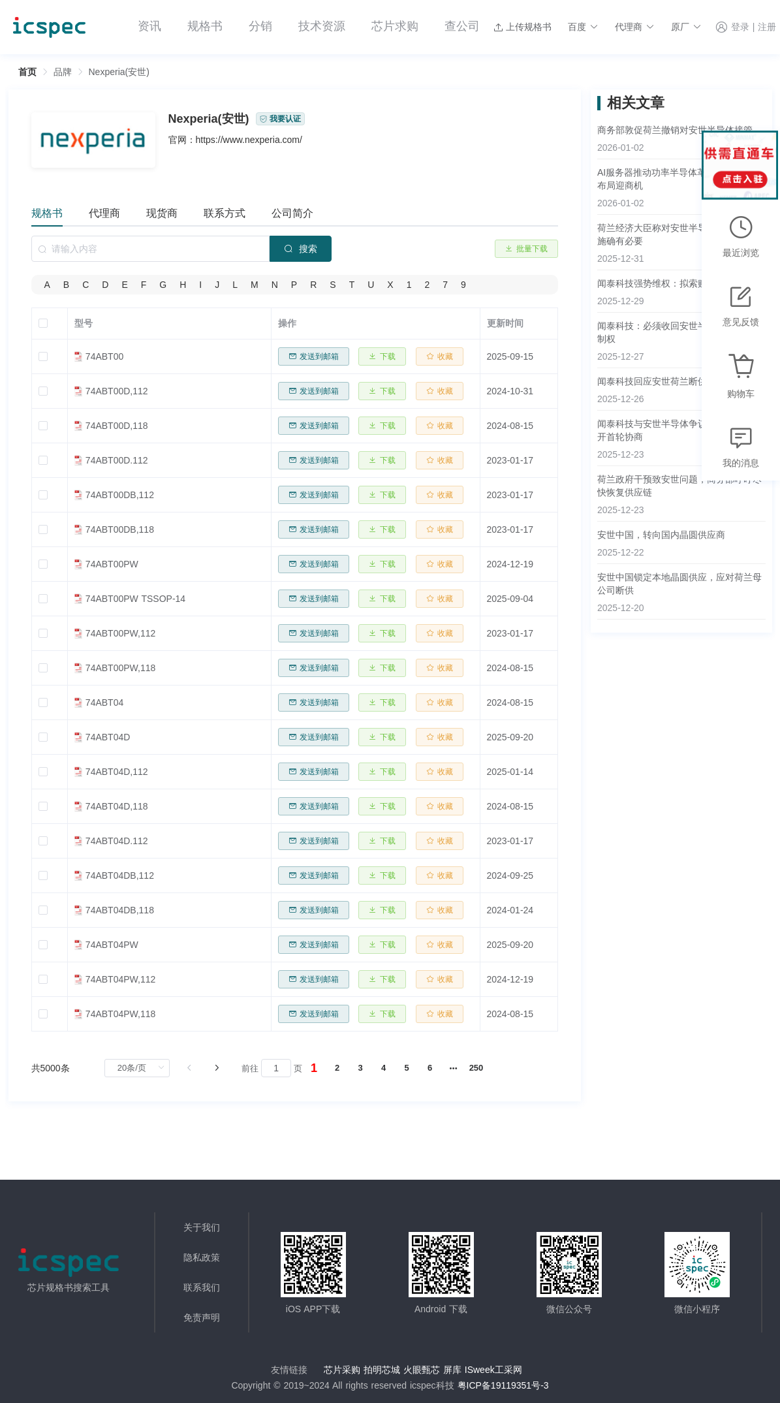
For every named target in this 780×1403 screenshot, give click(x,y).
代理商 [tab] (104, 213)
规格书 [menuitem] (205, 26)
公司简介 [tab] (292, 213)
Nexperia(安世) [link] (119, 72)
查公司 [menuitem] (462, 26)
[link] (63, 72)
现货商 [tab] (162, 213)
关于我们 (201, 1227)
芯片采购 (342, 1369)
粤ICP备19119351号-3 (503, 1385)
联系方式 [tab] (224, 213)
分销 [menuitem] (260, 26)
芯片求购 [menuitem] (394, 26)
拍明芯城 (382, 1369)
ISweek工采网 (493, 1369)
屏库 (452, 1369)
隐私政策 (201, 1257)
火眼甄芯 (421, 1369)
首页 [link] (27, 72)
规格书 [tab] (47, 213)
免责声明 (201, 1317)
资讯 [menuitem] (149, 26)
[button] (583, 26)
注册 (767, 27)
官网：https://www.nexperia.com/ (235, 139)
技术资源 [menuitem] (321, 26)
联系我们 (201, 1287)
